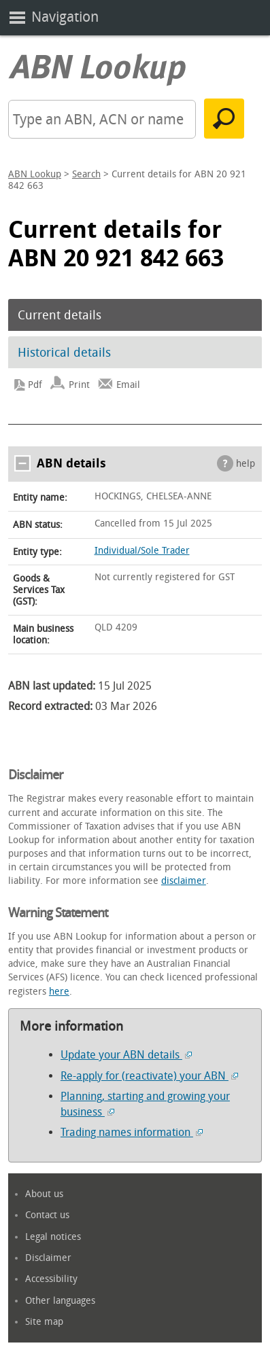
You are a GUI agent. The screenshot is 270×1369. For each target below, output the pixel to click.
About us (44, 1194)
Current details (59, 315)
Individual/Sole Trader (142, 550)
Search (86, 174)
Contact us (47, 1215)
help (245, 463)
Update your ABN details (126, 1054)
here (59, 991)
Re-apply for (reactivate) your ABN (149, 1075)
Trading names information (132, 1132)
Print (79, 385)
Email (128, 385)
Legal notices (53, 1237)
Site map (44, 1322)
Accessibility (51, 1279)
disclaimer (183, 881)
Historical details (64, 352)
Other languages (60, 1300)
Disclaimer (48, 1258)
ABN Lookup (34, 174)
